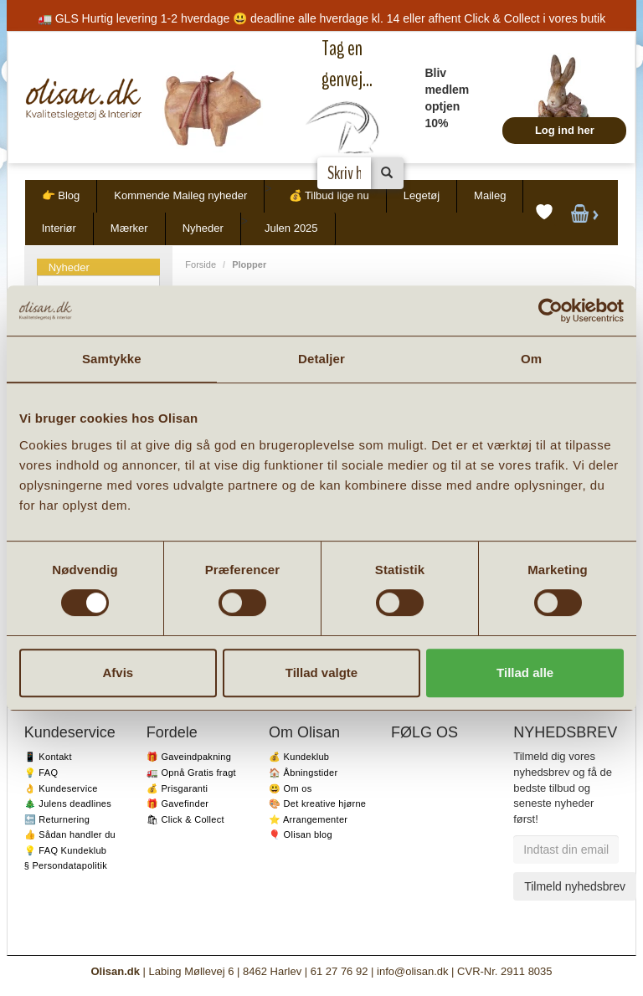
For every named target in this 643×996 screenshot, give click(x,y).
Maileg (490, 195)
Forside (200, 264)
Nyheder (203, 228)
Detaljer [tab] (321, 359)
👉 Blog (61, 195)
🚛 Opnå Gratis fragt (191, 773)
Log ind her (564, 130)
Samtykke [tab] (111, 359)
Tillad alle (524, 672)
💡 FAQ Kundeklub (65, 850)
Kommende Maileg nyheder (180, 195)
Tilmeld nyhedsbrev (574, 886)
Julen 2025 (291, 228)
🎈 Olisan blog (300, 834)
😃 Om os (290, 788)
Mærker (129, 228)
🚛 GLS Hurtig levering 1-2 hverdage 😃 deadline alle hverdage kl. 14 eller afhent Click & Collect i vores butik (321, 18)
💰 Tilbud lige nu (329, 195)
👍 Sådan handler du (70, 834)
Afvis (117, 672)
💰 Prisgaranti (177, 788)
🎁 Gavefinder (177, 803)
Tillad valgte (321, 672)
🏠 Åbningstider (303, 773)
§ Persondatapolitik (65, 865)
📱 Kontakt (48, 757)
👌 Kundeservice (61, 788)
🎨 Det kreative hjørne (317, 803)
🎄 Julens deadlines (67, 803)
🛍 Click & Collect (185, 819)
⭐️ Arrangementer (308, 819)
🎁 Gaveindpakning (189, 757)
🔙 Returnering (57, 819)
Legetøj (422, 195)
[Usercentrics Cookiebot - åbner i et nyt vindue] (550, 310)
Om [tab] (531, 359)
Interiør (59, 228)
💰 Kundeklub (299, 757)
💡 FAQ (41, 773)
